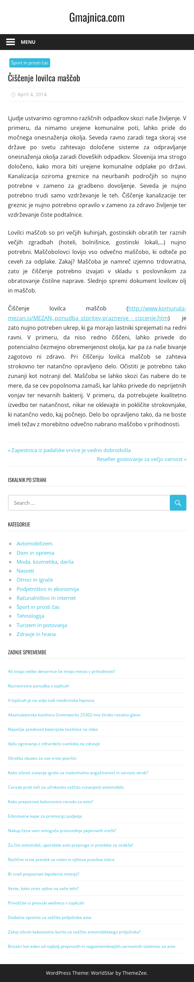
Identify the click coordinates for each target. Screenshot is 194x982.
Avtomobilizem (35, 543)
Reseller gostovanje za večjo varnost (140, 459)
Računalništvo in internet (46, 597)
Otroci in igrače (35, 579)
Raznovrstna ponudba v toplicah (38, 686)
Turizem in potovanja (42, 625)
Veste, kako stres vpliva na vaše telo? (43, 888)
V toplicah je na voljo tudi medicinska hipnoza (51, 700)
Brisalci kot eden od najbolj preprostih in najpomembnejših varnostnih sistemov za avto (91, 946)
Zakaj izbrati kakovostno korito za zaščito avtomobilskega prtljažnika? (74, 932)
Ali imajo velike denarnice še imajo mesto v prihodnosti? (61, 671)
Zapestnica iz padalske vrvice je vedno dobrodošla (71, 450)
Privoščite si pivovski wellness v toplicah (46, 903)
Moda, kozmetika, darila (45, 561)
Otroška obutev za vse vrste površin (42, 758)
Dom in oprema (35, 552)
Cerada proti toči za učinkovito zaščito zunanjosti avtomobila (66, 787)
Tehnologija (30, 615)
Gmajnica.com (97, 17)
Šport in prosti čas (29, 63)
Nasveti (25, 570)
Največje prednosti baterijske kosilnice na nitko (53, 729)
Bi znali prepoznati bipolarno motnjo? (43, 874)
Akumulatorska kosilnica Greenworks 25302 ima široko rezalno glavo (74, 715)
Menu (28, 42)
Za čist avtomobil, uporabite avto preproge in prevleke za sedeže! (70, 845)
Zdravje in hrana (36, 634)
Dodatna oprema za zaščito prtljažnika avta (49, 917)
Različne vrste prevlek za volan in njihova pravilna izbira (61, 859)
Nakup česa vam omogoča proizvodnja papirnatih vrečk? (62, 830)
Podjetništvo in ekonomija (48, 588)
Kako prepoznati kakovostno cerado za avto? (50, 802)
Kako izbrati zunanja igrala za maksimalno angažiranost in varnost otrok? (78, 773)
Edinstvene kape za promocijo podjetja (45, 816)
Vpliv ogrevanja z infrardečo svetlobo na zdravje (54, 744)
